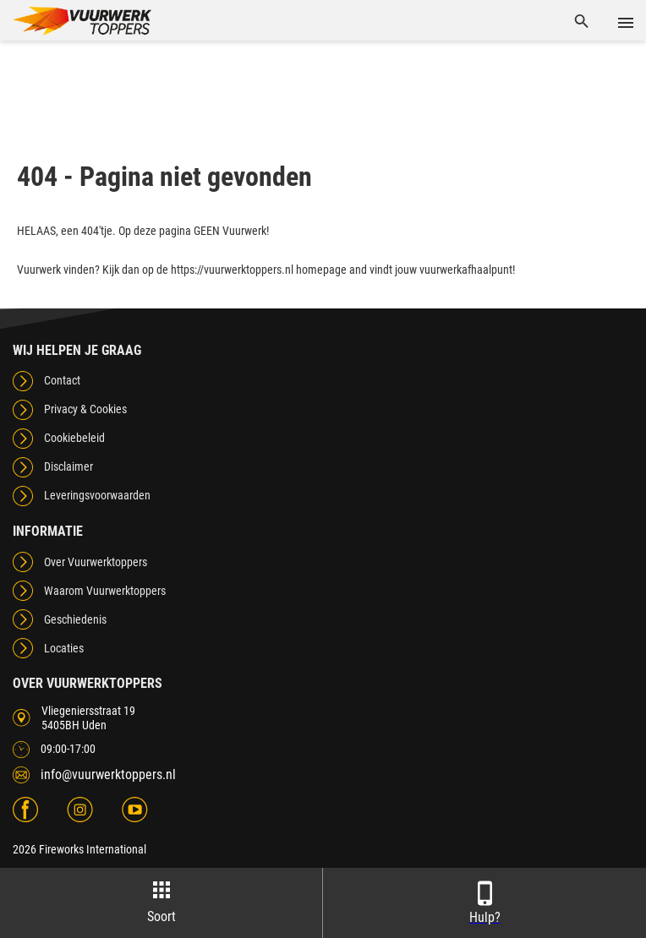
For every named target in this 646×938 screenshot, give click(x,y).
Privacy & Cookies (85, 409)
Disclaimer (68, 466)
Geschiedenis (75, 619)
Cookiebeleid (74, 437)
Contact (62, 380)
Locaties (64, 648)
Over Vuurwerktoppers (95, 562)
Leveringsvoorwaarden (97, 495)
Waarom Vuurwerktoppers (105, 590)
